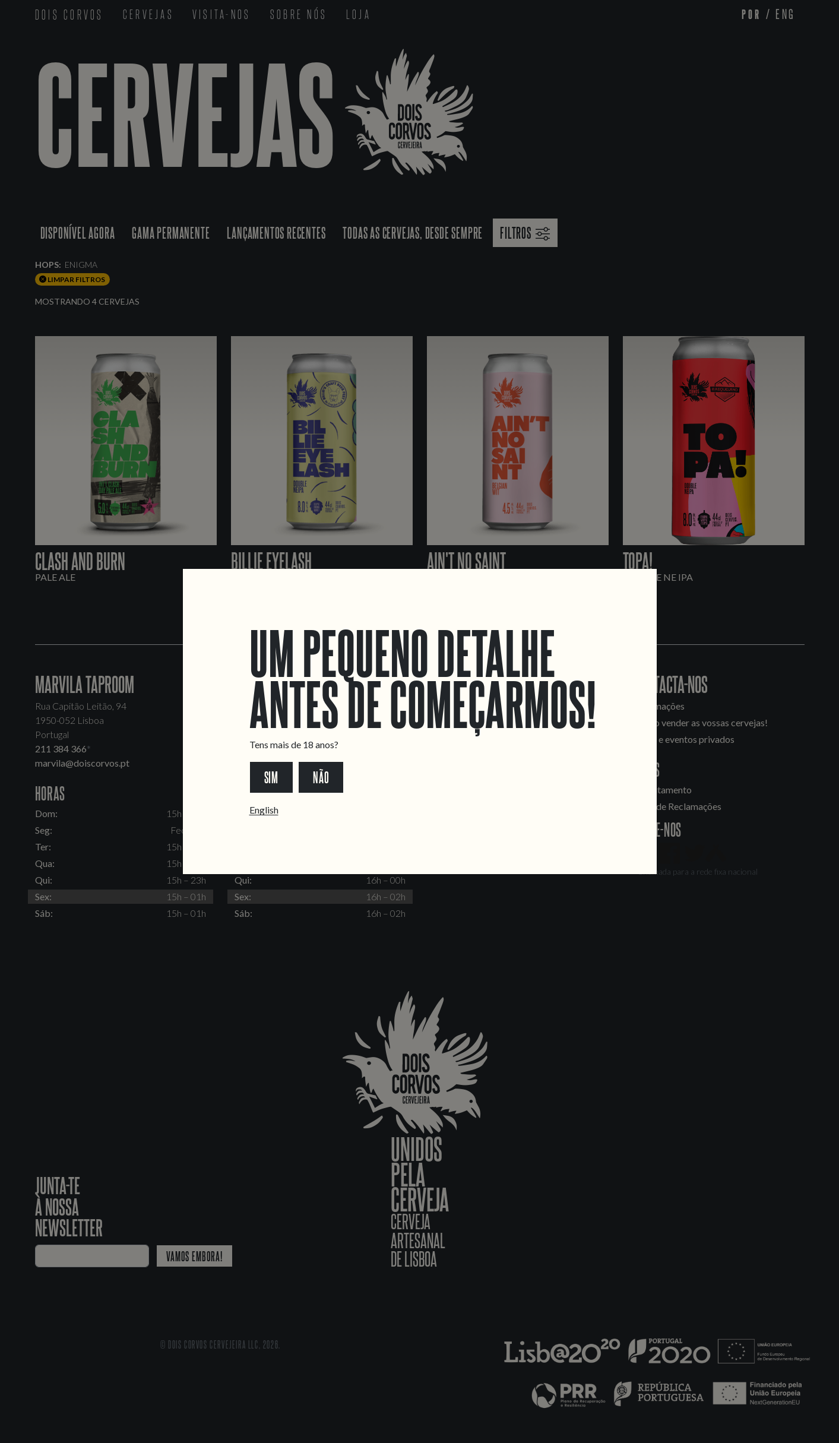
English (263, 809)
